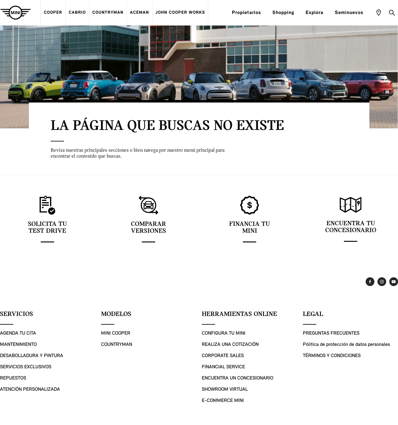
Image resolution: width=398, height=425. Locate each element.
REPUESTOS (13, 378)
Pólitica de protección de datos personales (346, 344)
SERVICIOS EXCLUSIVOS (25, 367)
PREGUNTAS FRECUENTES (331, 333)
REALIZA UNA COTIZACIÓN (230, 344)
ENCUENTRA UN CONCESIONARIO (237, 378)
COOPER (53, 12)
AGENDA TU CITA (18, 333)
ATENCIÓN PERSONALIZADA (30, 389)
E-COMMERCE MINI (223, 400)
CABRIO (77, 12)
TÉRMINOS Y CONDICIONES (332, 355)
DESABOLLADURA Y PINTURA (31, 355)
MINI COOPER (115, 333)
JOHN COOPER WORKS (180, 12)
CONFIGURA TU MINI (223, 333)
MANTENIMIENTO (18, 344)
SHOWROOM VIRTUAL (225, 389)
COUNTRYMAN (107, 12)
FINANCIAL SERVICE (223, 367)
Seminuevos (351, 12)
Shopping (285, 12)
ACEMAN (139, 12)
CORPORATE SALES (223, 355)
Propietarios (249, 12)
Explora (317, 12)
